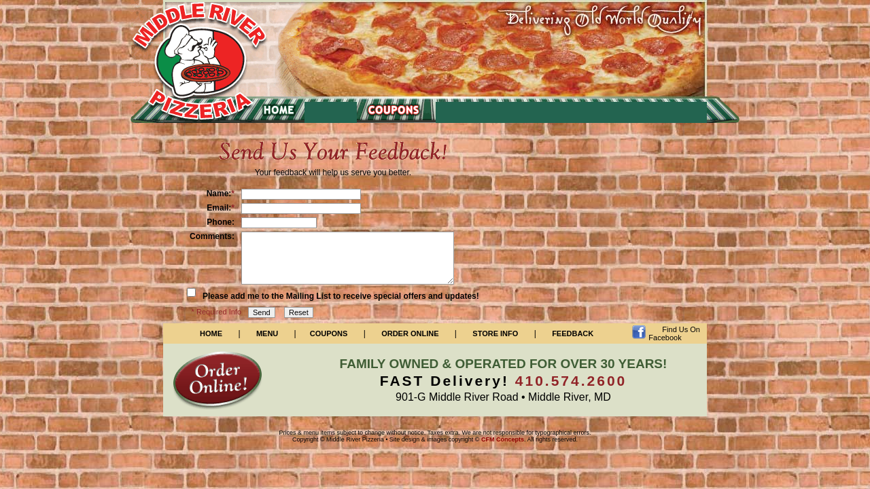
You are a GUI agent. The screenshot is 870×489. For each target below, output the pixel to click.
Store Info (495, 333)
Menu (267, 333)
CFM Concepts (502, 439)
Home (211, 333)
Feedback (572, 333)
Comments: (212, 236)
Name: (220, 193)
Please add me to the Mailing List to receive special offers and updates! (341, 296)
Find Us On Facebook (674, 333)
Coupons (329, 333)
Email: (220, 208)
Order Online (409, 333)
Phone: (220, 222)
